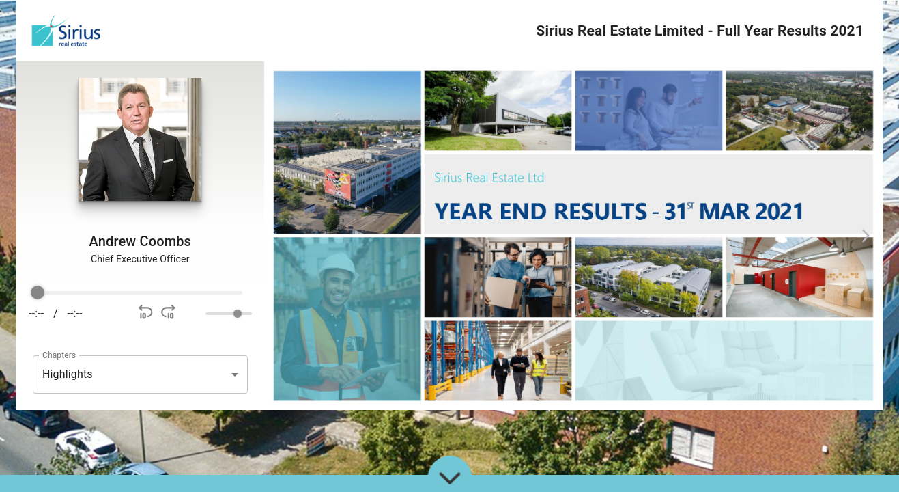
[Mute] (192, 314)
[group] (140, 307)
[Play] (110, 313)
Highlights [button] (67, 374)
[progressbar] (140, 293)
